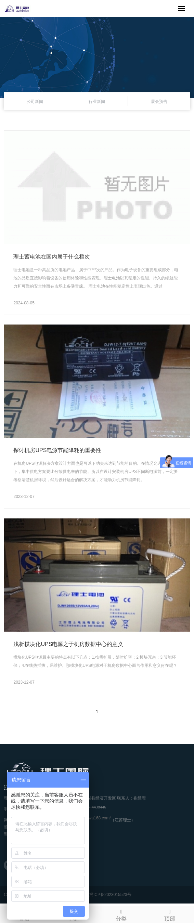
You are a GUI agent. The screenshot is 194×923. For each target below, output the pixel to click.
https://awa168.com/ (92, 818)
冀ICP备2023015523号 (110, 894)
